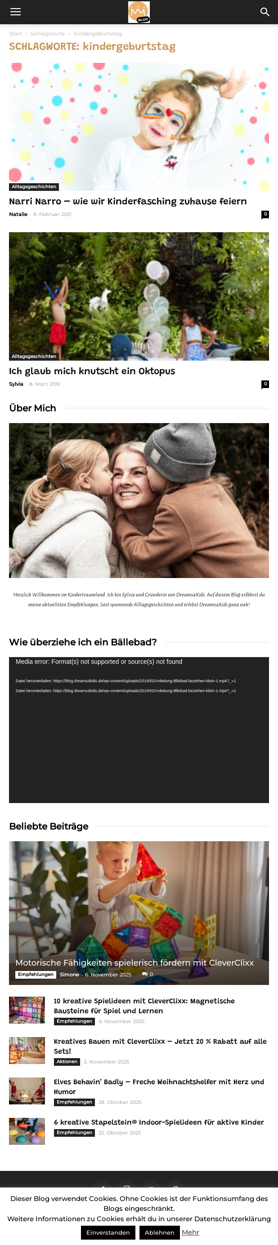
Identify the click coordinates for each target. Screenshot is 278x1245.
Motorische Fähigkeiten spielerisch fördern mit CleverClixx (134, 963)
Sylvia (16, 384)
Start (15, 33)
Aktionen (67, 1061)
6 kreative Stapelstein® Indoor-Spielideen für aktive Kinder (159, 1122)
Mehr (190, 1232)
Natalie (18, 214)
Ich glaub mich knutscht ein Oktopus (92, 372)
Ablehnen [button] (160, 1232)
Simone (69, 974)
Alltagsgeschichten (34, 187)
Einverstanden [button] (108, 1232)
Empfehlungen (36, 974)
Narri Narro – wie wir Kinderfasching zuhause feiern (128, 202)
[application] (139, 730)
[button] (265, 12)
